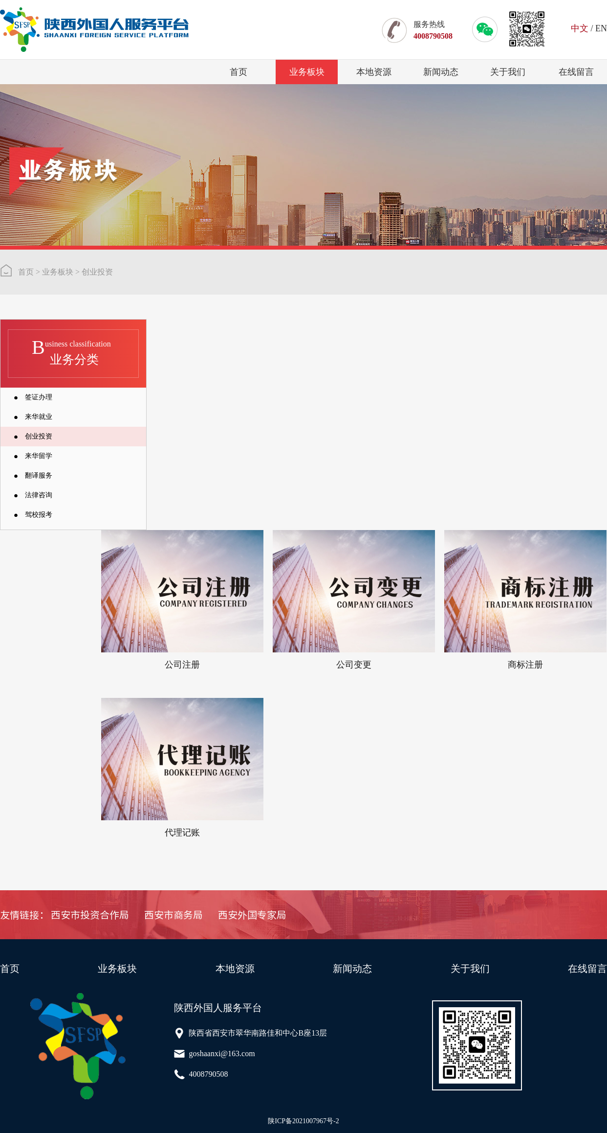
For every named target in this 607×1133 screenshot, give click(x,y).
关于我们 (507, 72)
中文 (579, 28)
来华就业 (38, 416)
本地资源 (373, 72)
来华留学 (38, 456)
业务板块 (307, 72)
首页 (238, 72)
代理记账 (182, 832)
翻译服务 (38, 475)
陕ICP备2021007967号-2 (303, 1121)
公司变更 (353, 665)
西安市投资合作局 (90, 915)
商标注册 (525, 665)
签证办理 (38, 397)
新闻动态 (440, 72)
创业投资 (97, 272)
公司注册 (182, 665)
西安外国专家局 (252, 915)
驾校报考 (38, 514)
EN (601, 28)
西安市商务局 (173, 915)
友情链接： (24, 915)
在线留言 (576, 72)
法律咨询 (38, 495)
